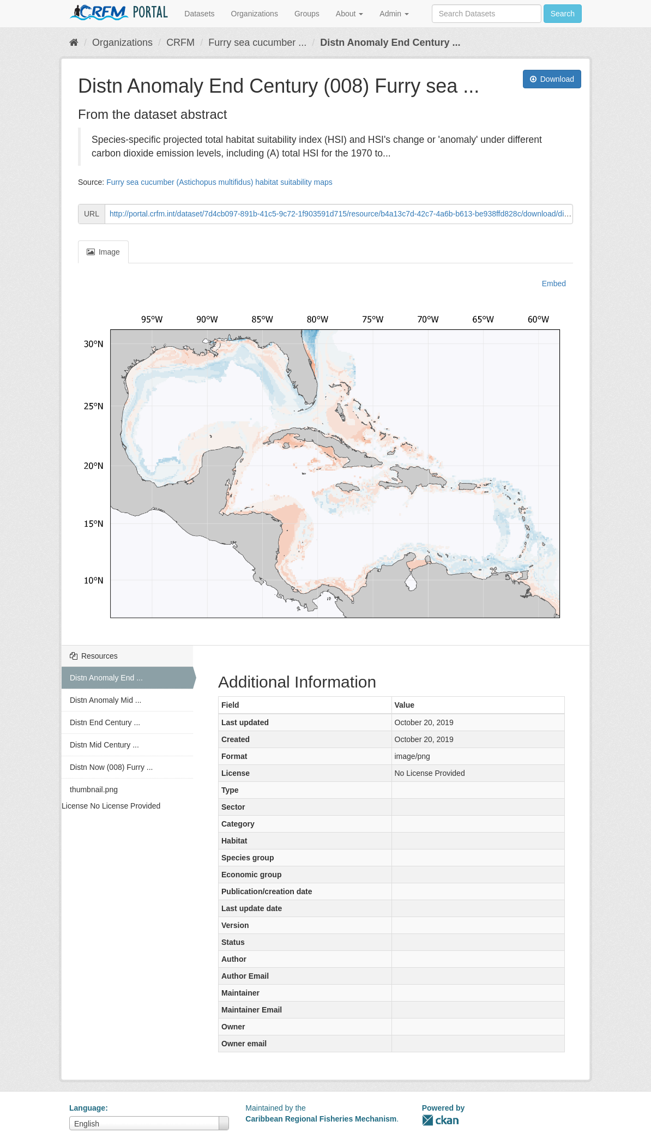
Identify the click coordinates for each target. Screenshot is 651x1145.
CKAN (440, 1120)
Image (103, 252)
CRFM (180, 42)
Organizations (254, 13)
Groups (307, 13)
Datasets (199, 13)
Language (87, 1108)
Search (563, 13)
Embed (553, 283)
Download (552, 79)
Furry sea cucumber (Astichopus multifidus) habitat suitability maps (219, 182)
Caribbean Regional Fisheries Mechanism (320, 1118)
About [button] (349, 13)
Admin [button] (394, 13)
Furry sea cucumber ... (257, 42)
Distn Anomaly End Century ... (390, 42)
